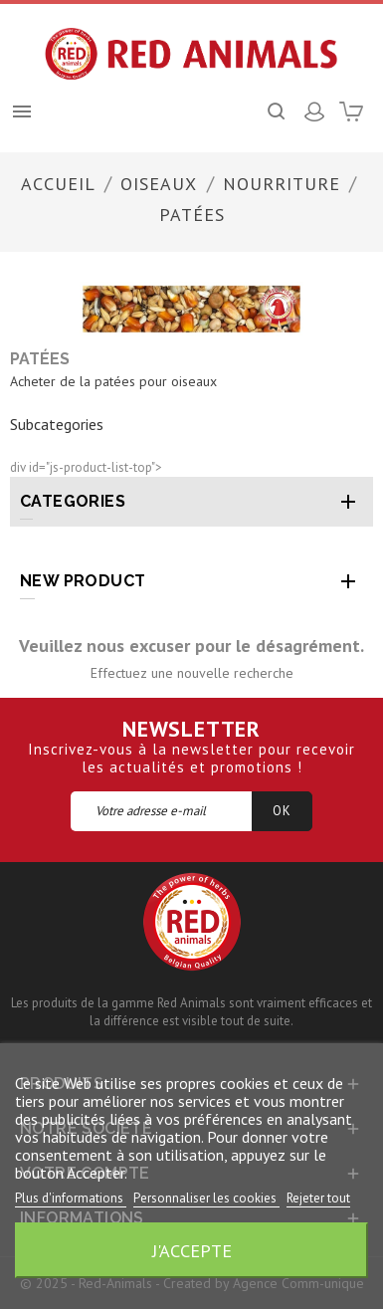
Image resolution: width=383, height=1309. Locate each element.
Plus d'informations (70, 1198)
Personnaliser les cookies (206, 1198)
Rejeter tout (318, 1198)
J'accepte (192, 1250)
